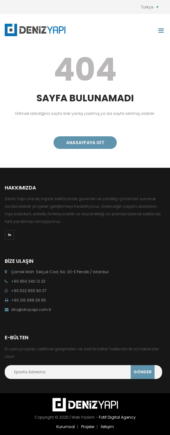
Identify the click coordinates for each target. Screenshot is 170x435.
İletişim (107, 426)
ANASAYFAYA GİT (85, 142)
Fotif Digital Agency (117, 417)
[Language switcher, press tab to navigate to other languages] (149, 7)
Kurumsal (65, 426)
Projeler (87, 426)
